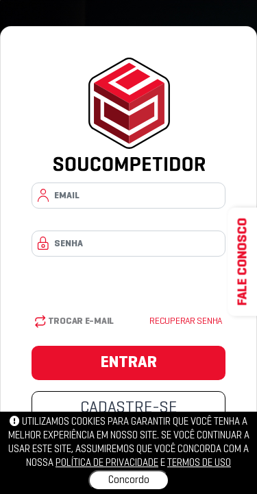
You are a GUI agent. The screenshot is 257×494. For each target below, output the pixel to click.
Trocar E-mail (74, 321)
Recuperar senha (185, 321)
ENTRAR (129, 362)
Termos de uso (199, 463)
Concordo (128, 480)
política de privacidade (107, 463)
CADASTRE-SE (128, 408)
